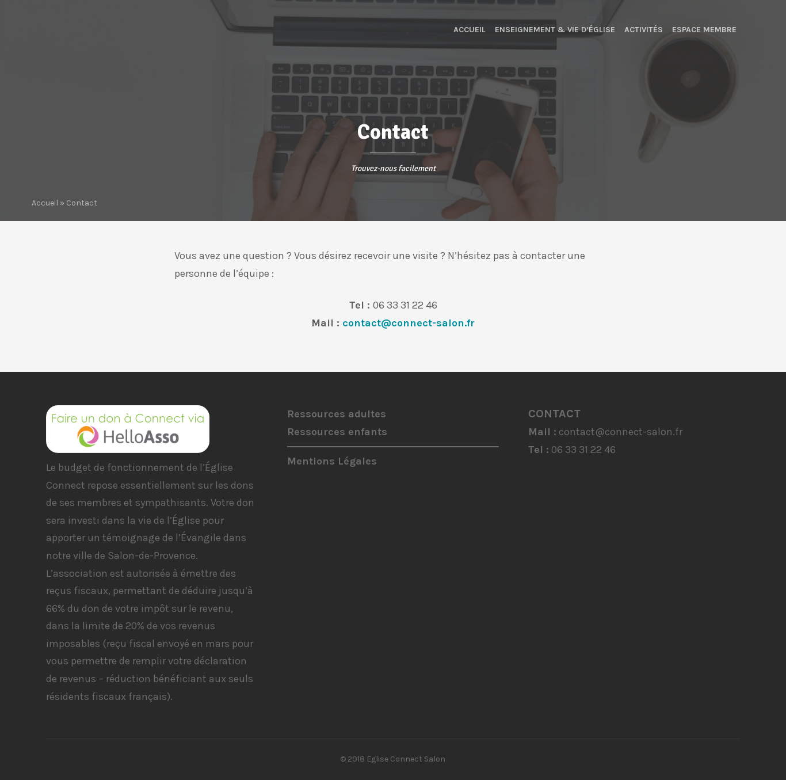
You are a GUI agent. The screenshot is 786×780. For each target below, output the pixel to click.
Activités (643, 30)
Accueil (469, 30)
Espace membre (704, 30)
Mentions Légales (332, 461)
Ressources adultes (336, 414)
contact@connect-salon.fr (408, 323)
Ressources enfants (337, 431)
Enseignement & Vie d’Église (555, 30)
